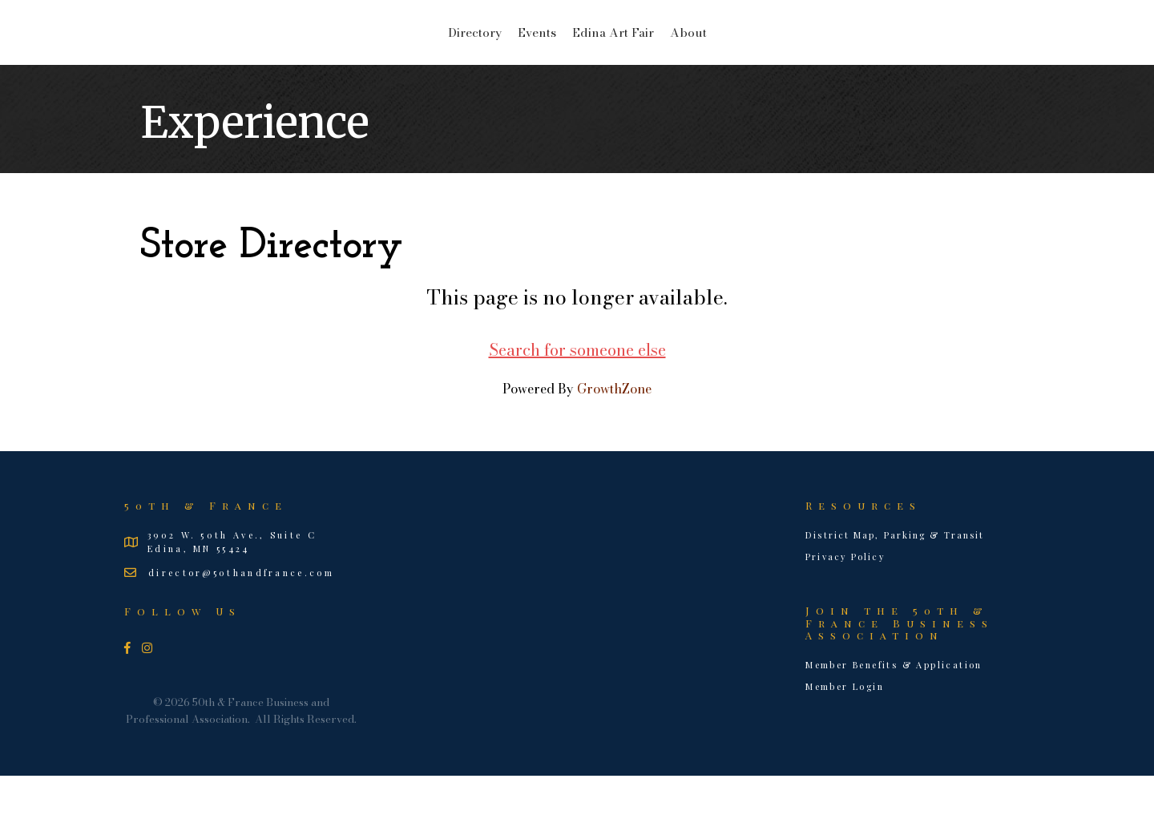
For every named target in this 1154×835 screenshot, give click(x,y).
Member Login (844, 746)
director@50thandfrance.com (241, 632)
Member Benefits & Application (894, 724)
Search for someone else (577, 409)
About (815, 60)
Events (409, 60)
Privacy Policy (845, 616)
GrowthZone (614, 448)
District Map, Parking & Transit (894, 594)
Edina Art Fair (740, 60)
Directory (347, 60)
